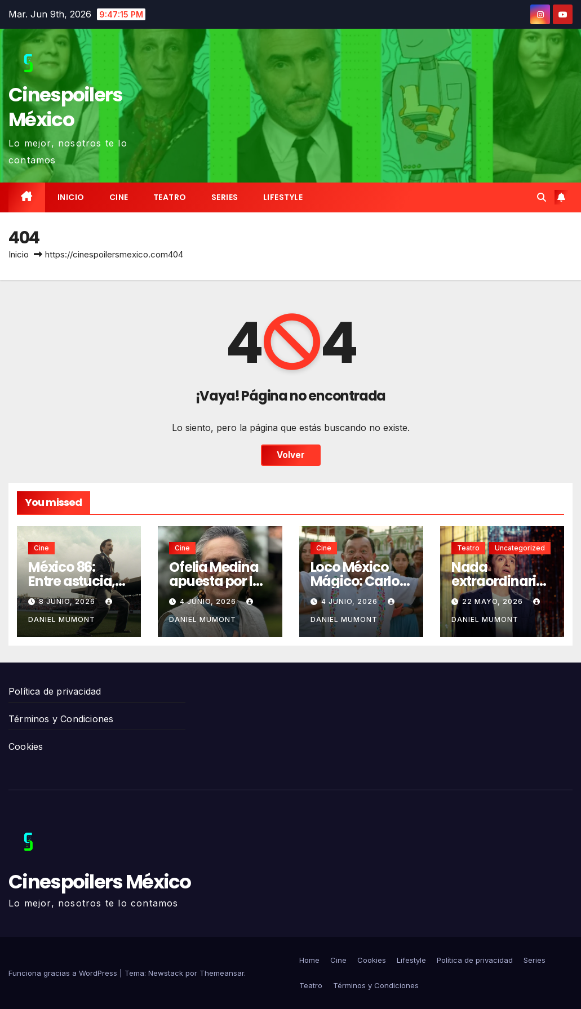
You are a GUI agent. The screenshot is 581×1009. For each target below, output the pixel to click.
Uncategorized (520, 548)
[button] (541, 197)
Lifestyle (283, 197)
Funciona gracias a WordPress (63, 972)
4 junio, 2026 (209, 601)
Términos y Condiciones (60, 718)
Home (309, 959)
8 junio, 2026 (68, 601)
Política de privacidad (54, 691)
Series (224, 197)
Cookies (25, 746)
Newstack (165, 972)
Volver (291, 455)
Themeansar (221, 972)
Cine (118, 197)
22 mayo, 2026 (493, 601)
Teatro (170, 197)
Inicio (71, 197)
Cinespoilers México (65, 107)
